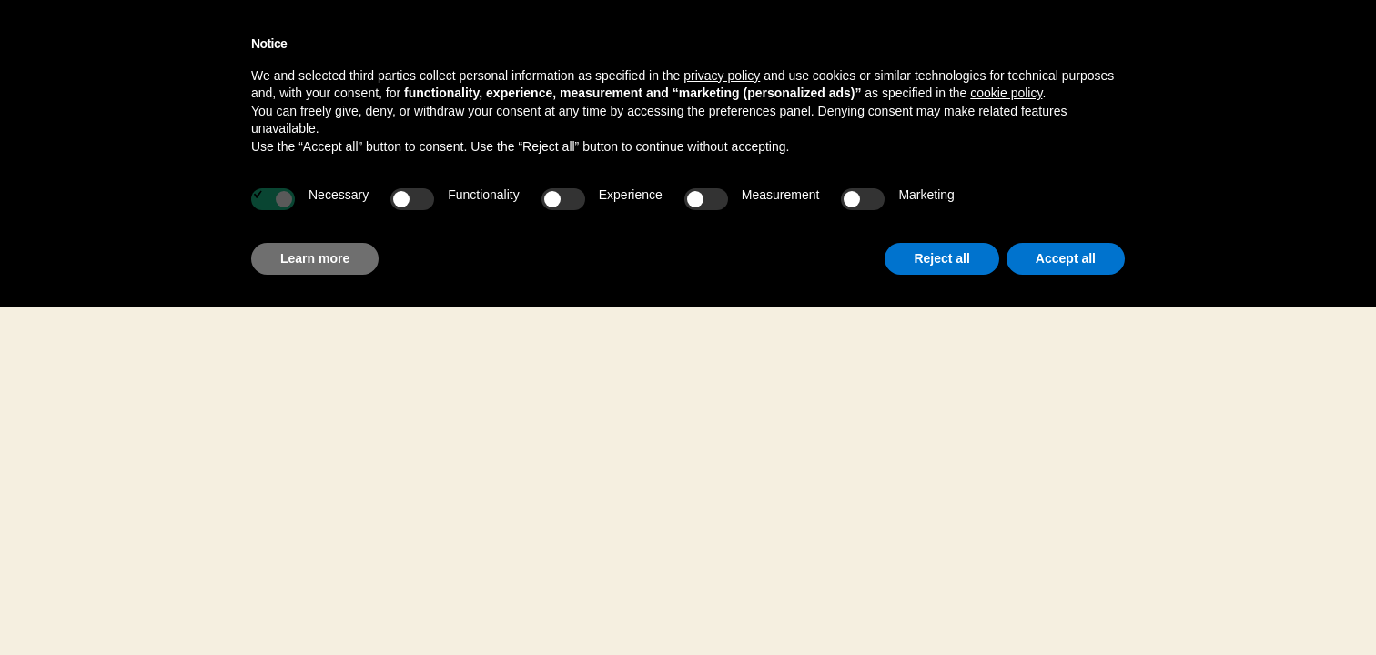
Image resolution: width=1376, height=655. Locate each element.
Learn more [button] (314, 258)
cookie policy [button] (1006, 93)
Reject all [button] (941, 258)
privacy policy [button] (721, 75)
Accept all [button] (1066, 258)
